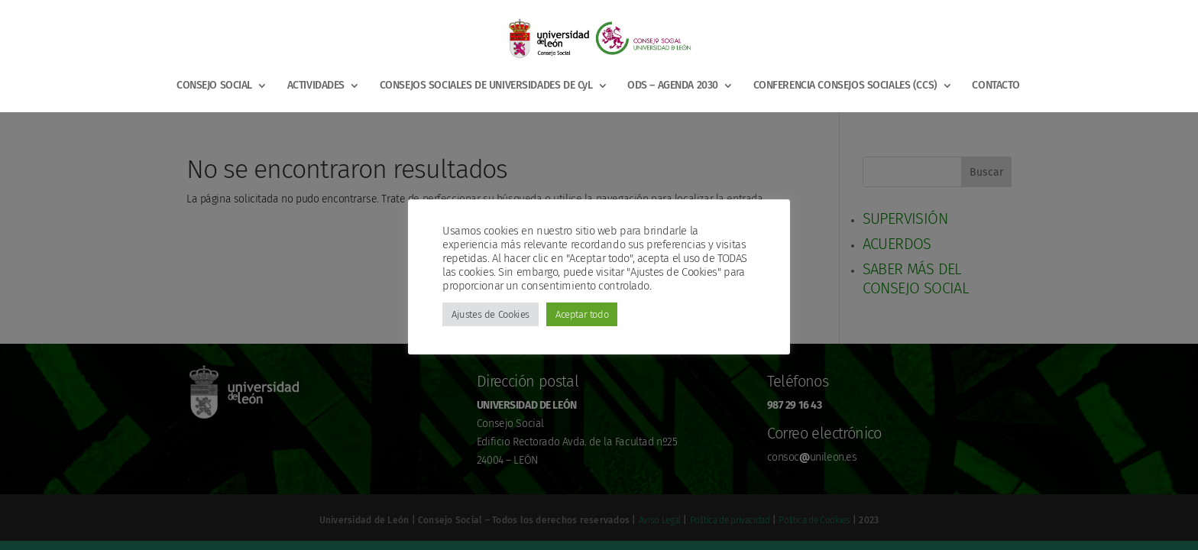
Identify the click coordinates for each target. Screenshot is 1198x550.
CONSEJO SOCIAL (214, 86)
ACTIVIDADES (316, 86)
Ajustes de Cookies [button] (490, 314)
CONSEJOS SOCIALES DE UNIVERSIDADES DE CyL (486, 86)
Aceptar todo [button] (581, 314)
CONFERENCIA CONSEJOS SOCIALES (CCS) (845, 86)
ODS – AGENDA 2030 (672, 86)
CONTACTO (996, 86)
